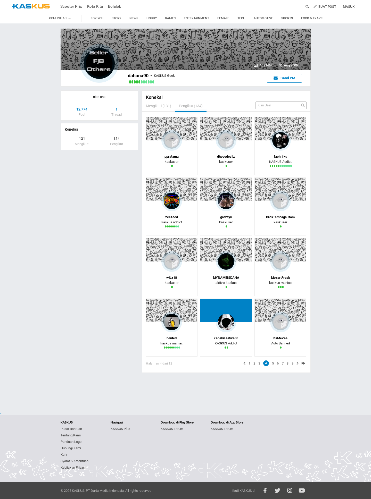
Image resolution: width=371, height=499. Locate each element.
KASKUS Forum (172, 429)
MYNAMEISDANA (226, 278)
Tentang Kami (71, 435)
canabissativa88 (226, 338)
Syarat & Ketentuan (74, 461)
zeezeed (171, 217)
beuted (172, 338)
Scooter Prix (71, 6)
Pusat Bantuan (71, 429)
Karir (64, 454)
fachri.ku (280, 156)
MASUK (348, 7)
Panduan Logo (71, 442)
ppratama (171, 156)
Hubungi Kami (71, 448)
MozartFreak (280, 278)
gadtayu (226, 217)
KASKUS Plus (120, 429)
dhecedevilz (226, 156)
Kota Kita (95, 6)
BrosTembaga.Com (280, 217)
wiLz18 (171, 278)
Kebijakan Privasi (73, 467)
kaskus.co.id (31, 6)
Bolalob (114, 6)
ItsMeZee (280, 338)
